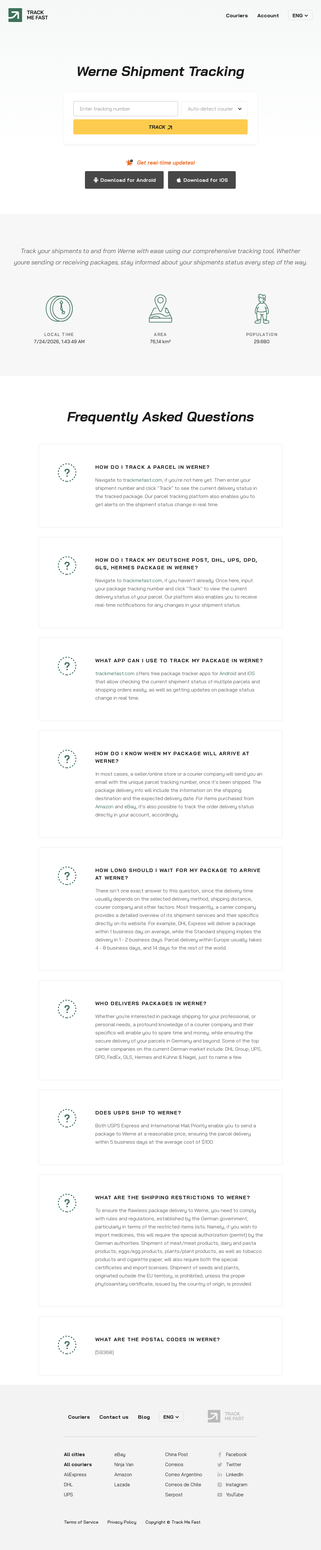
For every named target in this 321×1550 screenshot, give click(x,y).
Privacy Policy (122, 1522)
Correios (174, 1464)
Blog (144, 1417)
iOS (251, 673)
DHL (68, 1485)
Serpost (174, 1495)
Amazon (104, 806)
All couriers (78, 1464)
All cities (74, 1454)
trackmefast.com (142, 480)
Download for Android (128, 180)
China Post (176, 1454)
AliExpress (75, 1474)
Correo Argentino (183, 1474)
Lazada (122, 1485)
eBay (130, 806)
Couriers (237, 15)
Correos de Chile (183, 1485)
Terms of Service (81, 1522)
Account (268, 15)
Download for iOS (205, 180)
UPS (68, 1495)
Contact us (114, 1417)
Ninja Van (124, 1464)
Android (227, 673)
